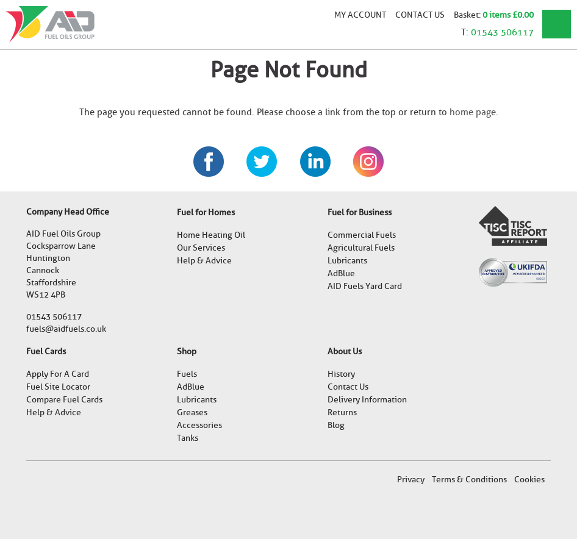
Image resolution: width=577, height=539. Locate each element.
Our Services (201, 248)
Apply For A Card (57, 374)
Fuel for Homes (206, 212)
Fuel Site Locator (58, 387)
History (341, 374)
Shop (186, 351)
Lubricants (347, 260)
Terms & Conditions (469, 479)
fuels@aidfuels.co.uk (66, 329)
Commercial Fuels (362, 235)
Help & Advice (204, 260)
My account (360, 14)
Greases (192, 412)
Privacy (411, 479)
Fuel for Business (360, 212)
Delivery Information (367, 399)
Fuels (187, 374)
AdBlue (341, 273)
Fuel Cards (46, 351)
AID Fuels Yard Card (365, 286)
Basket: (468, 14)
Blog (336, 425)
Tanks (187, 438)
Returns (342, 412)
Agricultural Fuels (361, 248)
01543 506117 (502, 32)
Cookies (529, 479)
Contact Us (420, 14)
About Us (345, 351)
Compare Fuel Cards (64, 399)
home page (473, 112)
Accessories (199, 425)
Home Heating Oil (211, 235)
